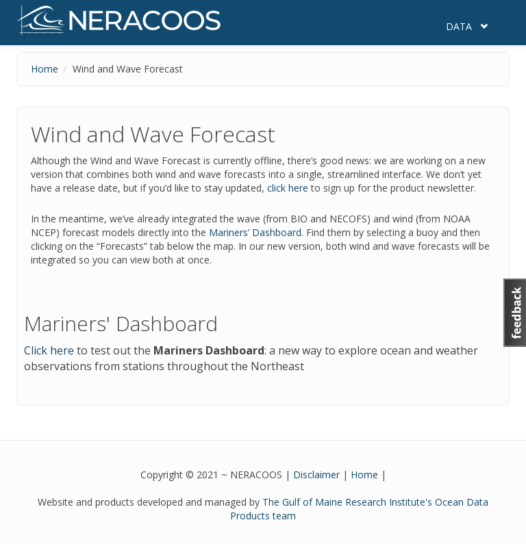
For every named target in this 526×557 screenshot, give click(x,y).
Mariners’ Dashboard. (256, 232)
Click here (49, 350)
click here (289, 187)
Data (459, 26)
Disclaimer (316, 474)
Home (44, 68)
